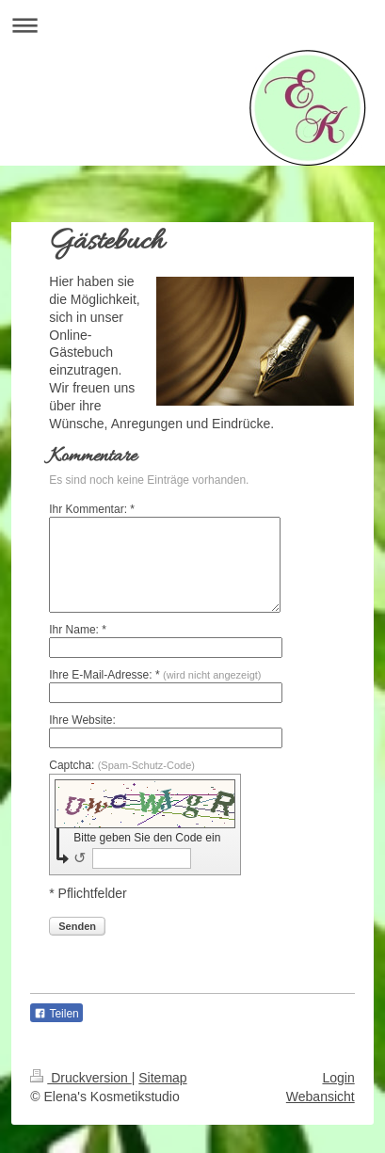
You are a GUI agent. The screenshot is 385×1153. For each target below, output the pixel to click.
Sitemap (162, 1077)
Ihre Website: (82, 720)
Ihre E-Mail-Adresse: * (155, 674)
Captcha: (122, 765)
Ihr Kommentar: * (92, 509)
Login (338, 1077)
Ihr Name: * (77, 629)
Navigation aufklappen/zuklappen (192, 25)
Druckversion (80, 1077)
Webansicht (320, 1096)
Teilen (56, 1013)
